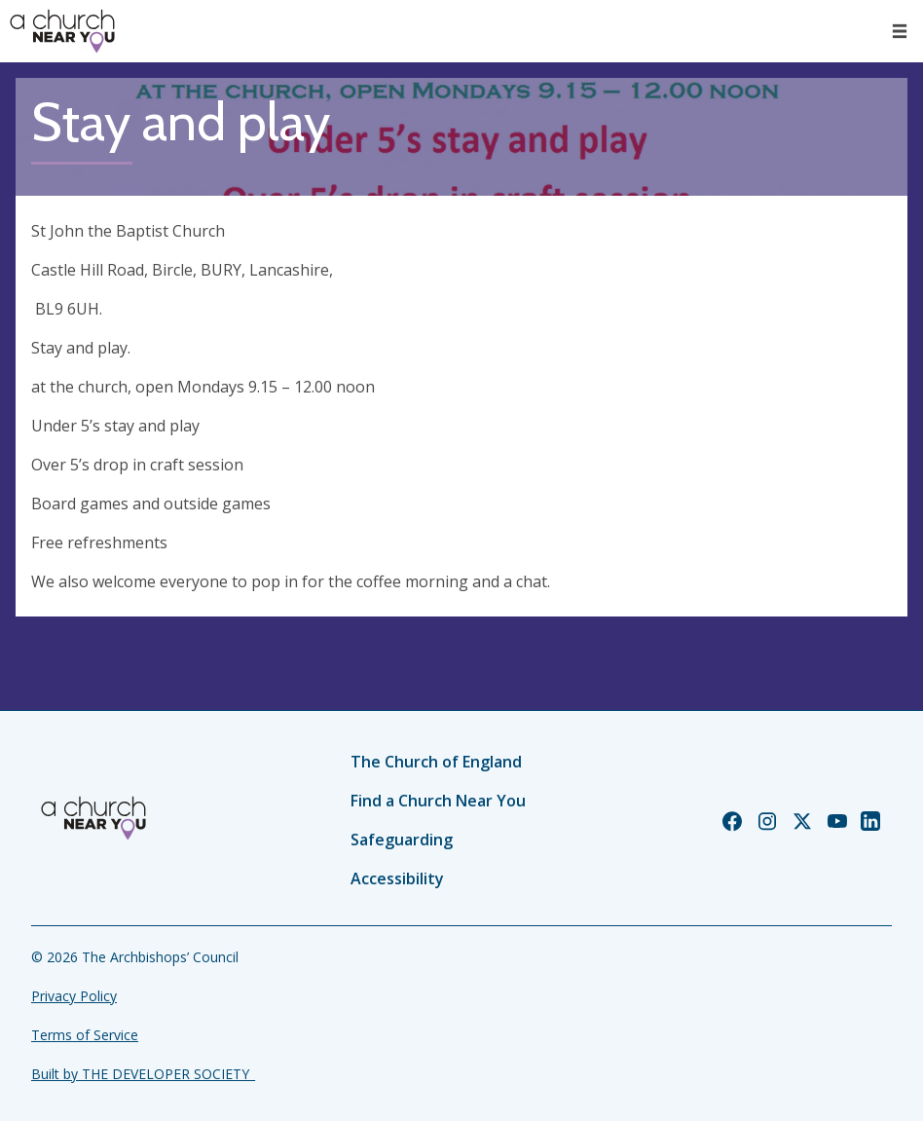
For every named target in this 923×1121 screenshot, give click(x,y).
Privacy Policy (74, 996)
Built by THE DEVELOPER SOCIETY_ (143, 1074)
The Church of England (436, 761)
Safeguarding (402, 839)
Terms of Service (84, 1035)
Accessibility (397, 878)
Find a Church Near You (438, 800)
